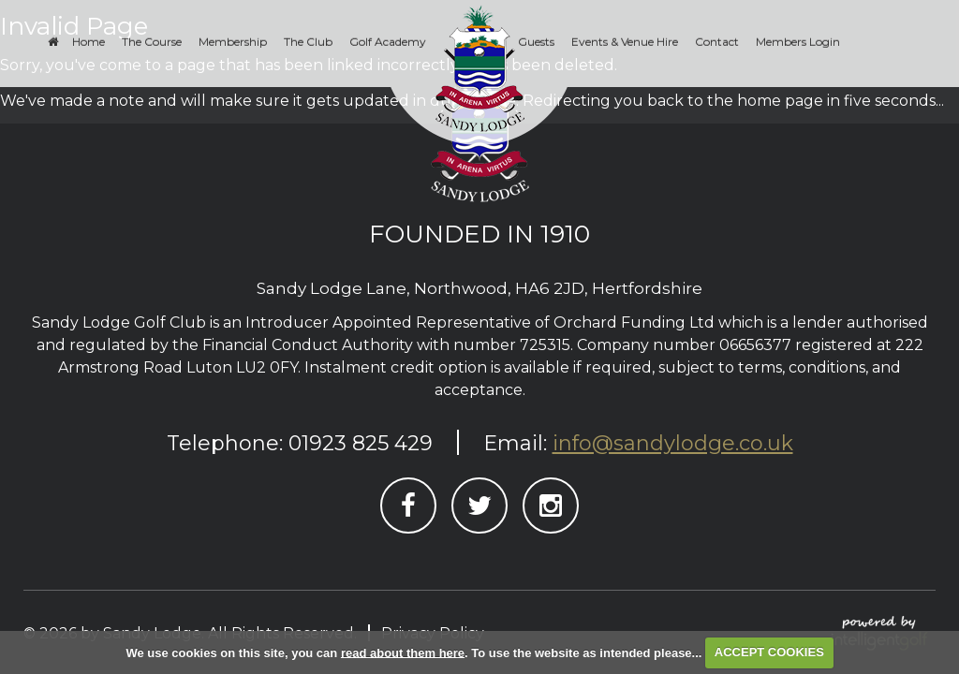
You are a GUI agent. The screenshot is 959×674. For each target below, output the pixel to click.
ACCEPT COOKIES (769, 652)
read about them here (403, 652)
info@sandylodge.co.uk (673, 443)
